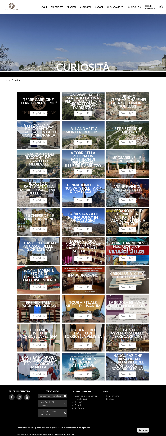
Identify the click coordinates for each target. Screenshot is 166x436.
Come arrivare (150, 7)
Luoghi (43, 7)
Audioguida (134, 7)
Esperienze (57, 7)
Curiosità (85, 7)
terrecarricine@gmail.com (50, 396)
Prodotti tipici (81, 399)
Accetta (143, 430)
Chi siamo (110, 399)
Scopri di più (39, 113)
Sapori (99, 7)
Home (5, 80)
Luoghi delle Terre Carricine (86, 396)
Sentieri (71, 7)
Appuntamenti (115, 7)
